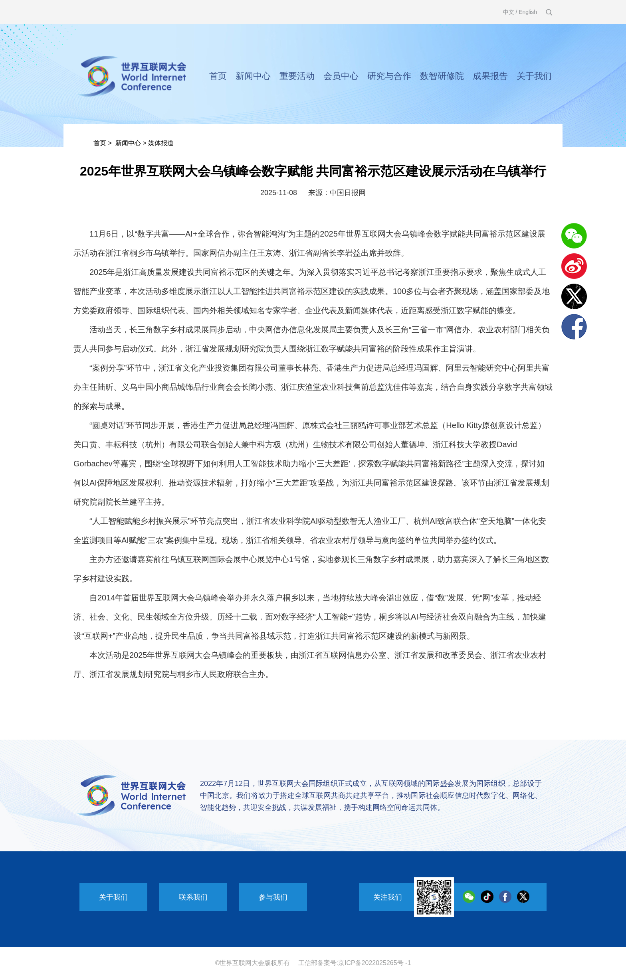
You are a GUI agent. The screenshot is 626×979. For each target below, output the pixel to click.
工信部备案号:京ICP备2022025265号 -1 (354, 962)
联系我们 (193, 897)
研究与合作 (389, 76)
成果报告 (490, 76)
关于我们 (534, 76)
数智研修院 (442, 76)
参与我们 (273, 897)
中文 (508, 12)
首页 (218, 76)
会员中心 (341, 76)
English (528, 12)
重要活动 (297, 76)
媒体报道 (161, 143)
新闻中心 (253, 76)
